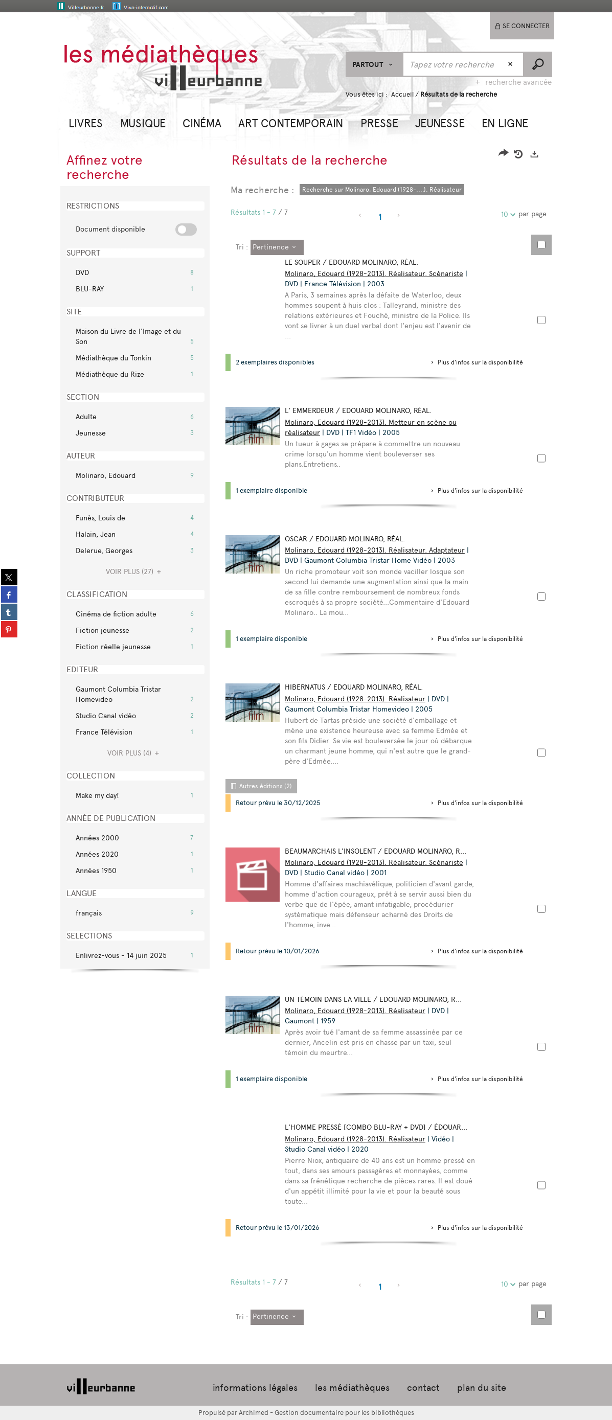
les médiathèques (352, 1387)
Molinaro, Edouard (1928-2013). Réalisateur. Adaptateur (377, 550)
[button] (85, 122)
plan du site (481, 1387)
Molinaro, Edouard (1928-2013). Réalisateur (357, 699)
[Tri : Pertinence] (277, 247)
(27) (135, 571)
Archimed (253, 1412)
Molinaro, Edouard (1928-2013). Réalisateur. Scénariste (376, 273)
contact (423, 1387)
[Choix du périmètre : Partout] (374, 64)
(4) (134, 753)
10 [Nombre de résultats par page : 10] (506, 214)
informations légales (255, 1387)
